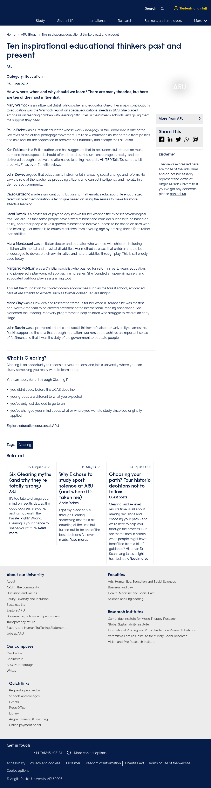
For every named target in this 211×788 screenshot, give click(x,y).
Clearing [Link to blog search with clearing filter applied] (25, 445)
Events (14, 702)
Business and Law (121, 587)
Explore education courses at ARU (33, 426)
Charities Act (134, 763)
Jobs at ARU (15, 633)
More (200, 21)
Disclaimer (72, 763)
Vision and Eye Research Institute (131, 642)
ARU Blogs (28, 34)
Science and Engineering (125, 599)
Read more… (78, 540)
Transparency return (21, 622)
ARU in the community (23, 587)
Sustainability (16, 605)
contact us (178, 194)
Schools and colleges (24, 696)
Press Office (17, 708)
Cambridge (14, 653)
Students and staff (190, 8)
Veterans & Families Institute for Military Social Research (147, 636)
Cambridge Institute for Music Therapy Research (142, 619)
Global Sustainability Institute (128, 624)
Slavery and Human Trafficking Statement (36, 628)
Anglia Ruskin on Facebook (9, 753)
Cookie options (18, 771)
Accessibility (16, 763)
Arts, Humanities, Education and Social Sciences (142, 581)
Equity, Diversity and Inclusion (28, 599)
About (11, 581)
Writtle (11, 670)
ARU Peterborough (20, 665)
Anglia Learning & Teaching (28, 719)
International (96, 21)
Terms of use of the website (169, 763)
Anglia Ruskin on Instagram (15, 753)
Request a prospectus (24, 690)
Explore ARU (16, 610)
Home (11, 34)
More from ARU (171, 119)
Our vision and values (22, 593)
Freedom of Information (103, 763)
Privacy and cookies (45, 763)
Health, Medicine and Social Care (131, 593)
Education (34, 77)
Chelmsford (15, 659)
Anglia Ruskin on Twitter (21, 753)
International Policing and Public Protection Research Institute (152, 630)
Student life (65, 21)
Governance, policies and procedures (33, 616)
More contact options (87, 753)
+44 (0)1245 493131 (48, 753)
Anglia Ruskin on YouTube (27, 753)
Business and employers (163, 21)
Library (14, 713)
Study (40, 21)
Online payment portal (25, 725)
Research (125, 21)
